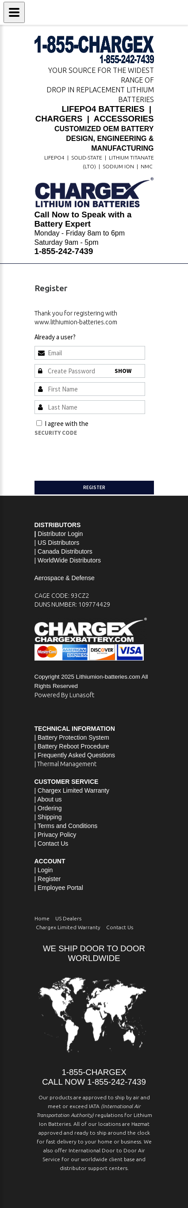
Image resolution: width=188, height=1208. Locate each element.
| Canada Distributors (63, 551)
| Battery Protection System (72, 737)
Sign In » (88, 337)
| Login (44, 870)
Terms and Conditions (120, 423)
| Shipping (48, 817)
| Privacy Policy (56, 834)
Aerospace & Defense (65, 577)
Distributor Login (60, 533)
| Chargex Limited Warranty (72, 790)
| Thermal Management (65, 763)
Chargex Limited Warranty (68, 927)
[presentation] (102, 454)
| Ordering (48, 808)
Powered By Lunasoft (64, 695)
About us (49, 799)
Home (42, 918)
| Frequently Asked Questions (75, 755)
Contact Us (53, 843)
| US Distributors (57, 542)
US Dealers (68, 918)
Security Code (56, 433)
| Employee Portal (59, 887)
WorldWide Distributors (69, 560)
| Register (48, 878)
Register (94, 487)
